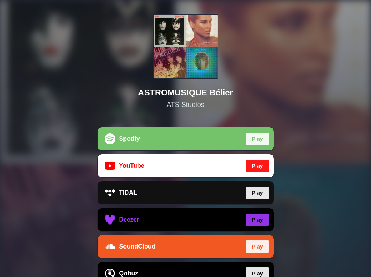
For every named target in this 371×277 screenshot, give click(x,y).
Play (257, 139)
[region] (185, 138)
